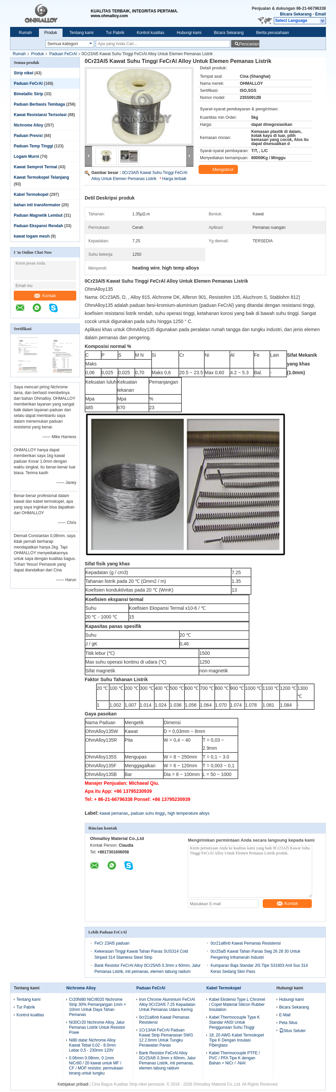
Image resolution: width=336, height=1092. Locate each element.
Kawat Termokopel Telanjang (41, 177)
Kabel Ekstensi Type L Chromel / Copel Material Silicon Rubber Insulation (237, 1004)
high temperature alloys (189, 813)
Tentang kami (81, 32)
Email (320, 14)
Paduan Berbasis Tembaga (39, 104)
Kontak (45, 295)
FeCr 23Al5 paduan (111, 943)
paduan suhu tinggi (148, 813)
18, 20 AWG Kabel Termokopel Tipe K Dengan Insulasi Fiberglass (236, 1040)
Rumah (25, 32)
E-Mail (285, 1015)
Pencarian (249, 43)
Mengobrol (219, 169)
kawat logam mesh (32, 236)
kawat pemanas (114, 813)
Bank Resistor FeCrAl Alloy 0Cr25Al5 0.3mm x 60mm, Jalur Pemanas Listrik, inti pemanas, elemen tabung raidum (167, 1060)
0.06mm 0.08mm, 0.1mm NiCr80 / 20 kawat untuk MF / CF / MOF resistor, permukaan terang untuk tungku (96, 1066)
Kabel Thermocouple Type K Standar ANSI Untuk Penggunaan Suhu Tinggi (234, 1022)
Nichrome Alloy (28, 125)
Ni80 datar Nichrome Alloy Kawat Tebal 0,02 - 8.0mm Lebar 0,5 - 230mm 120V (92, 1045)
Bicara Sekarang (295, 14)
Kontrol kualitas (150, 32)
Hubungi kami (189, 32)
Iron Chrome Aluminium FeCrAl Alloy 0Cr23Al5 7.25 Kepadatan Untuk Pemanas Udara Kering (167, 1004)
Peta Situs (288, 1022)
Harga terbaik (174, 178)
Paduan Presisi (28, 135)
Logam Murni (26, 156)
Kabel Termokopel (31, 194)
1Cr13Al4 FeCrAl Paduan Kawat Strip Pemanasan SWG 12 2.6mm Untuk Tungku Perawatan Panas (166, 1038)
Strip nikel (23, 73)
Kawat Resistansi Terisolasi (40, 114)
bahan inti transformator (37, 205)
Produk (50, 32)
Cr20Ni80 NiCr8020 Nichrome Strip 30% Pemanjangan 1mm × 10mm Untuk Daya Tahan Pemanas (97, 1007)
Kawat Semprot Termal (35, 167)
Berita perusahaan (272, 32)
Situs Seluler (292, 1030)
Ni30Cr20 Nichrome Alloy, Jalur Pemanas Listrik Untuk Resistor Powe (97, 1027)
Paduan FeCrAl (63, 53)
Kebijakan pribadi (72, 1084)
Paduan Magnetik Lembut (38, 215)
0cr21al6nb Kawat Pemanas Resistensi (246, 943)
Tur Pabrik (115, 32)
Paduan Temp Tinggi (33, 146)
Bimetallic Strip (28, 94)
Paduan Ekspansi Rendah (38, 225)
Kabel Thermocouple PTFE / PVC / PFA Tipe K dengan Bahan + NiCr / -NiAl (234, 1058)
